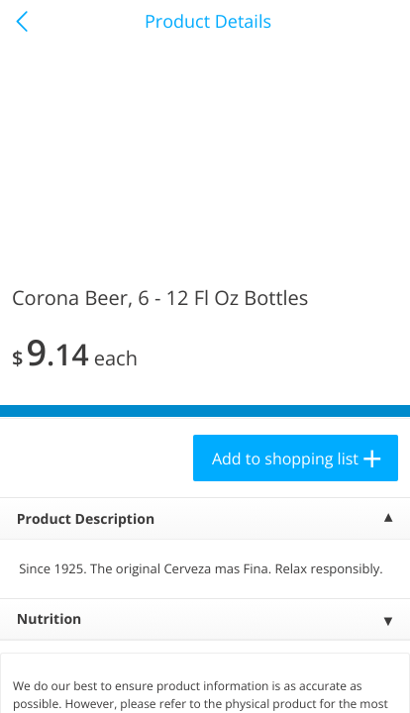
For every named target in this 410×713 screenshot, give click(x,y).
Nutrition (49, 619)
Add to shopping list (285, 458)
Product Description (85, 519)
